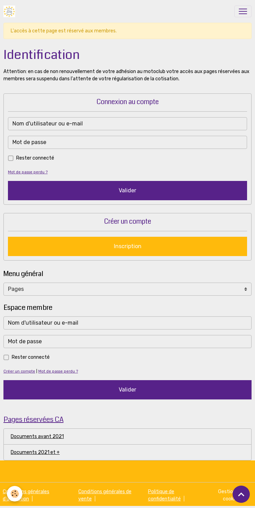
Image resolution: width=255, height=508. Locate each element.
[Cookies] (14, 493)
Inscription (127, 246)
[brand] (10, 11)
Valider (127, 190)
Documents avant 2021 (37, 436)
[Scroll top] (241, 494)
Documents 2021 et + (35, 452)
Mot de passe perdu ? (28, 172)
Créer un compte (19, 371)
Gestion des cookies (231, 495)
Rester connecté (35, 158)
